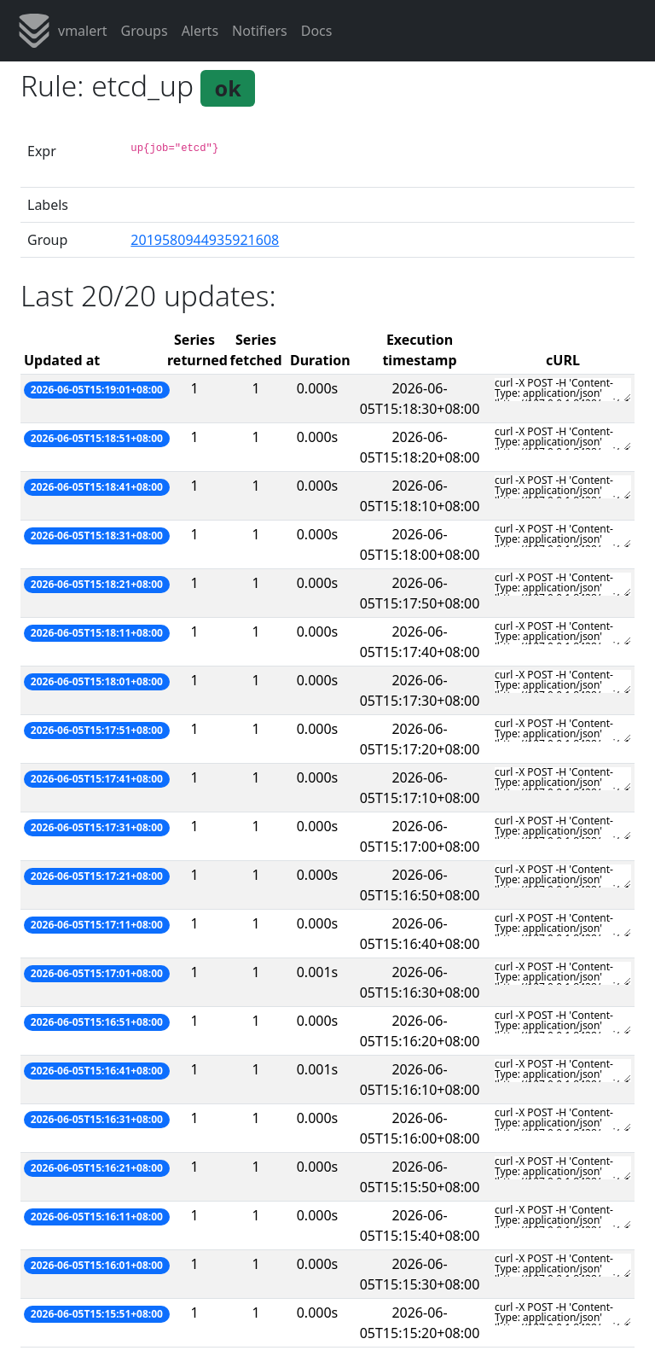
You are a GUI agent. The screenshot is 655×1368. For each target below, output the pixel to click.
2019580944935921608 (204, 239)
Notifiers (259, 30)
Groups (144, 30)
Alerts (200, 30)
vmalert (62, 31)
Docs (317, 30)
